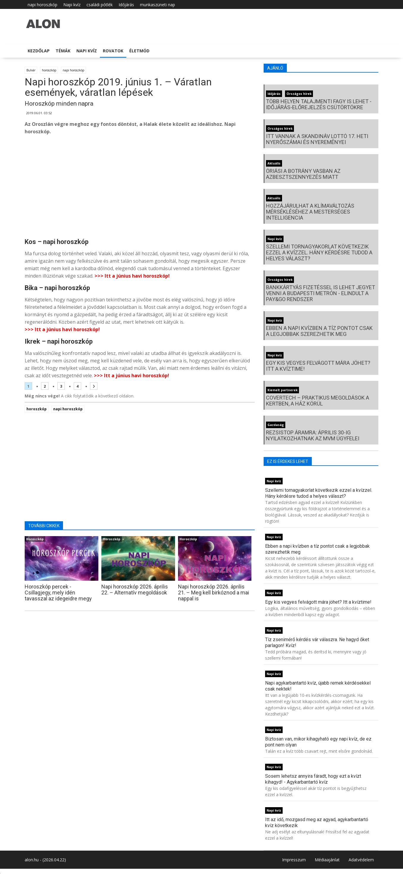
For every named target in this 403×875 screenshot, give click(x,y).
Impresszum (294, 860)
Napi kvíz (72, 4)
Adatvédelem (361, 860)
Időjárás (126, 4)
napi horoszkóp (42, 4)
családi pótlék (99, 4)
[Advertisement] (140, 187)
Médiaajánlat (327, 860)
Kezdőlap (39, 51)
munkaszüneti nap (157, 4)
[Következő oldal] (93, 386)
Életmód (139, 51)
